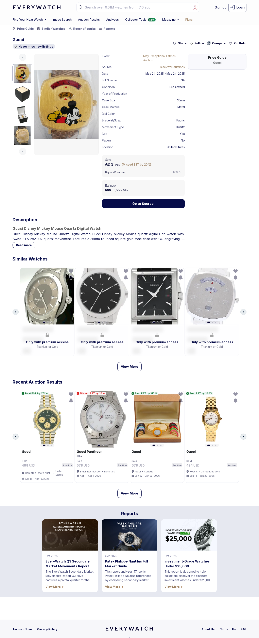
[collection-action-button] (237, 43)
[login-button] (237, 7)
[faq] (243, 629)
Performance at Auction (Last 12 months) (213, 102)
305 (225, 75)
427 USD (238, 81)
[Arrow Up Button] (22, 57)
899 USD (238, 86)
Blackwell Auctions (172, 67)
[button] (81, 7)
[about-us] (208, 629)
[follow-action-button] (197, 43)
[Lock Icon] (143, 203)
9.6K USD (238, 75)
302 (222, 92)
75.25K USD (236, 92)
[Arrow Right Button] (243, 313)
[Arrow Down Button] (22, 151)
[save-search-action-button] (69, 278)
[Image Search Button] (195, 7)
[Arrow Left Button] (16, 313)
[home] (129, 630)
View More (129, 369)
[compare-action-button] (216, 43)
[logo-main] (37, 7)
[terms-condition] (22, 629)
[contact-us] (228, 629)
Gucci (18, 39)
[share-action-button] (180, 43)
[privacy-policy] (47, 629)
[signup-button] (220, 7)
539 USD (238, 69)
